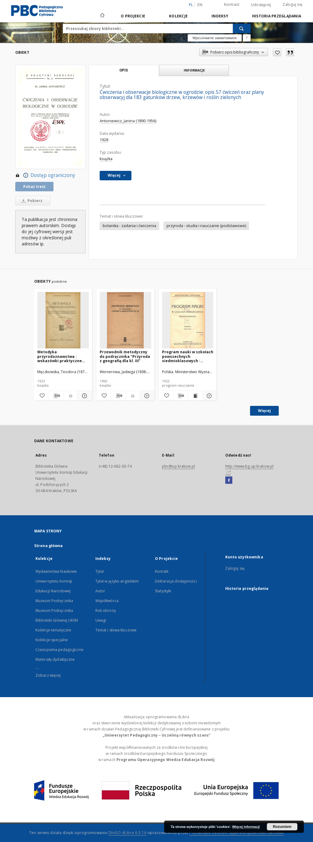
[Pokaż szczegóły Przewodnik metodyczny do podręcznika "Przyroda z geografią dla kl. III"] (146, 396)
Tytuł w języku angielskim (117, 581)
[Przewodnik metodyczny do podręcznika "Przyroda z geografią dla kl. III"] (125, 320)
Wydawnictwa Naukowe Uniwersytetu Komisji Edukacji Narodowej (56, 581)
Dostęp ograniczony (45, 175)
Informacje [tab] (194, 70)
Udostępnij (261, 4)
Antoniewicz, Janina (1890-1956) (128, 120)
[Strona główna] (102, 16)
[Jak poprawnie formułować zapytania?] (247, 38)
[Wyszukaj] (242, 28)
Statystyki (163, 591)
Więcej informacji (246, 827)
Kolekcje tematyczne (53, 630)
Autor (100, 591)
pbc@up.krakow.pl (178, 466)
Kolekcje (178, 16)
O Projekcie (133, 16)
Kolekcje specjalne (51, 639)
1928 (104, 139)
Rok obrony (105, 610)
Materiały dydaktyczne (55, 659)
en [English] (199, 5)
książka (106, 158)
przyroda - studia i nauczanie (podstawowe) (206, 225)
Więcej (264, 410)
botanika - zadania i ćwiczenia (129, 225)
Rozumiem (282, 827)
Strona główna (48, 545)
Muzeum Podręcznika (54, 600)
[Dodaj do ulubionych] (277, 52)
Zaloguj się (292, 4)
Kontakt (161, 571)
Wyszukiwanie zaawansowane (215, 38)
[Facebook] (228, 480)
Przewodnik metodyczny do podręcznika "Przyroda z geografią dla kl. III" (125, 356)
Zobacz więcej (48, 675)
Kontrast (231, 4)
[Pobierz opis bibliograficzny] (56, 396)
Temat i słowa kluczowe (116, 630)
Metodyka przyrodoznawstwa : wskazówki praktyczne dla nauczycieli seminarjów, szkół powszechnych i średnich (61, 356)
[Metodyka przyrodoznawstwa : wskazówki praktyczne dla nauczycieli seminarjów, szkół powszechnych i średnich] (63, 320)
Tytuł (99, 571)
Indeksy (220, 16)
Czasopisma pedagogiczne (59, 649)
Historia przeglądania (276, 16)
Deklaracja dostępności (176, 581)
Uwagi (100, 620)
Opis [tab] (124, 70)
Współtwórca (107, 600)
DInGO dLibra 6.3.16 (128, 832)
